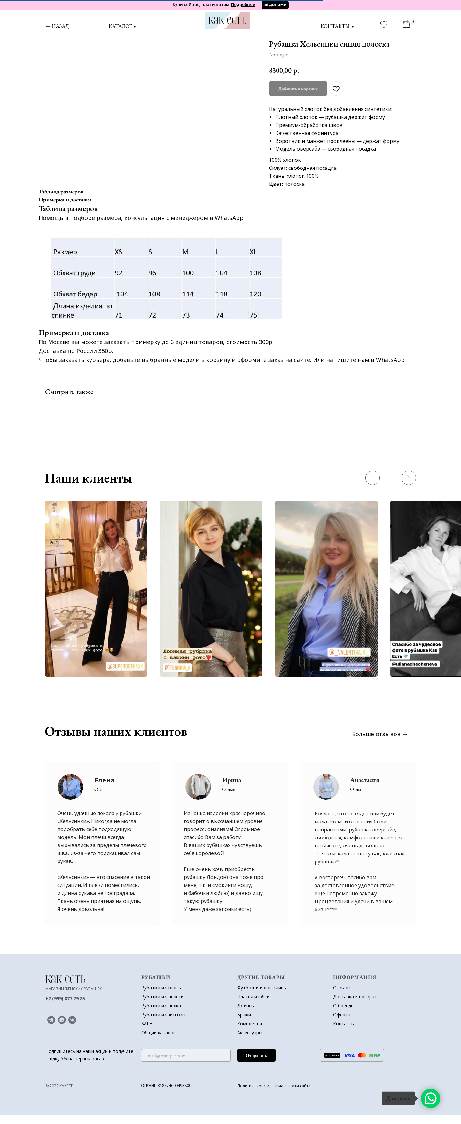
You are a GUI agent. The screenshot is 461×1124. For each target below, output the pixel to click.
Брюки (244, 1023)
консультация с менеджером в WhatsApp (184, 227)
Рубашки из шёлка (161, 1014)
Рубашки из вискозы (163, 1023)
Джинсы (245, 1014)
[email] (186, 1064)
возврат (368, 1005)
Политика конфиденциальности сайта (274, 1094)
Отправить (256, 1064)
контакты (335, 26)
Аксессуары (249, 1041)
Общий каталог (158, 1041)
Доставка (343, 1005)
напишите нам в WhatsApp (365, 369)
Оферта (341, 1023)
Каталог (120, 26)
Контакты (344, 1032)
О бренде (343, 1014)
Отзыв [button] (356, 798)
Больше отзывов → (380, 743)
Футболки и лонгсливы (262, 997)
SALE (146, 1032)
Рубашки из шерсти (162, 1005)
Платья (245, 1005)
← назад (57, 26)
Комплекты (249, 1032)
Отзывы (341, 997)
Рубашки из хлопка (162, 997)
